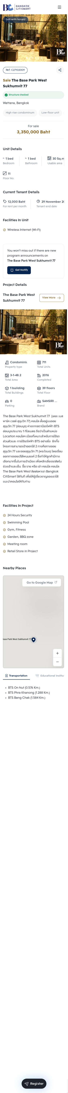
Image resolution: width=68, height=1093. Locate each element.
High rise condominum (20, 113)
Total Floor (43, 393)
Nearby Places (14, 568)
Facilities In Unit (15, 220)
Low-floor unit (50, 113)
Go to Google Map (42, 582)
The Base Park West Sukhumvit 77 (19, 297)
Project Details (15, 285)
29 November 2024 (47, 201)
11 (7, 173)
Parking (9, 406)
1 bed (8, 158)
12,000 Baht (14, 201)
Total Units (43, 367)
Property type (13, 367)
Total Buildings (14, 393)
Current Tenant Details (21, 192)
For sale (33, 126)
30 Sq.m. (53, 158)
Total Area (11, 380)
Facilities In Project (18, 506)
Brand (40, 406)
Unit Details (12, 149)
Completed (44, 380)
